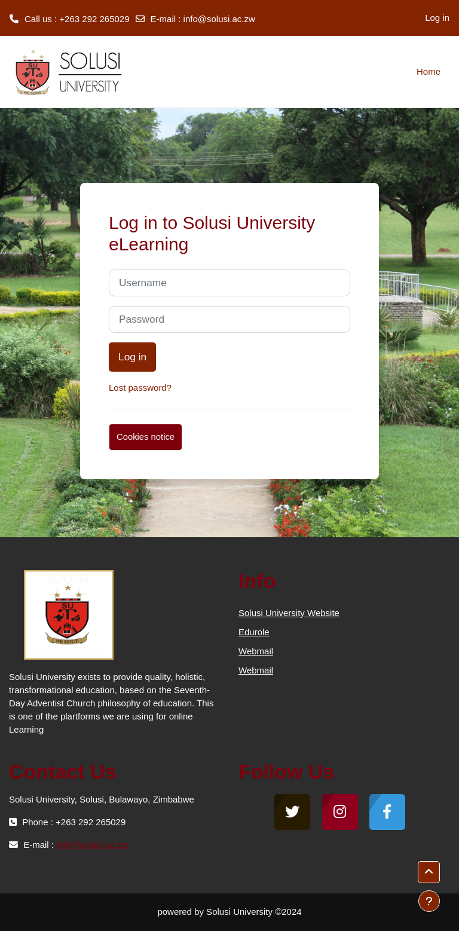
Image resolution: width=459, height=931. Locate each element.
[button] (429, 872)
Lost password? (140, 387)
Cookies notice (146, 437)
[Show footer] (429, 901)
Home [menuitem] (428, 71)
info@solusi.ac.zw (219, 19)
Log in (437, 18)
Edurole (254, 632)
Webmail (255, 651)
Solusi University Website (288, 613)
